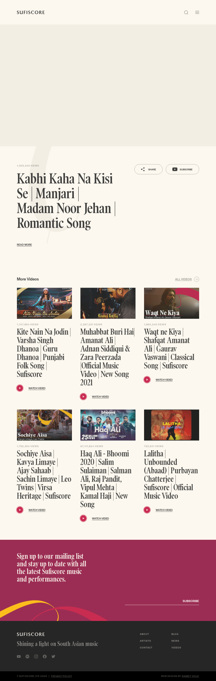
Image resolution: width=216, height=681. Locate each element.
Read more (24, 251)
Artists (145, 640)
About (144, 634)
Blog (174, 634)
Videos (176, 647)
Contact (146, 647)
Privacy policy (61, 676)
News (175, 640)
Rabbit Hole (190, 676)
